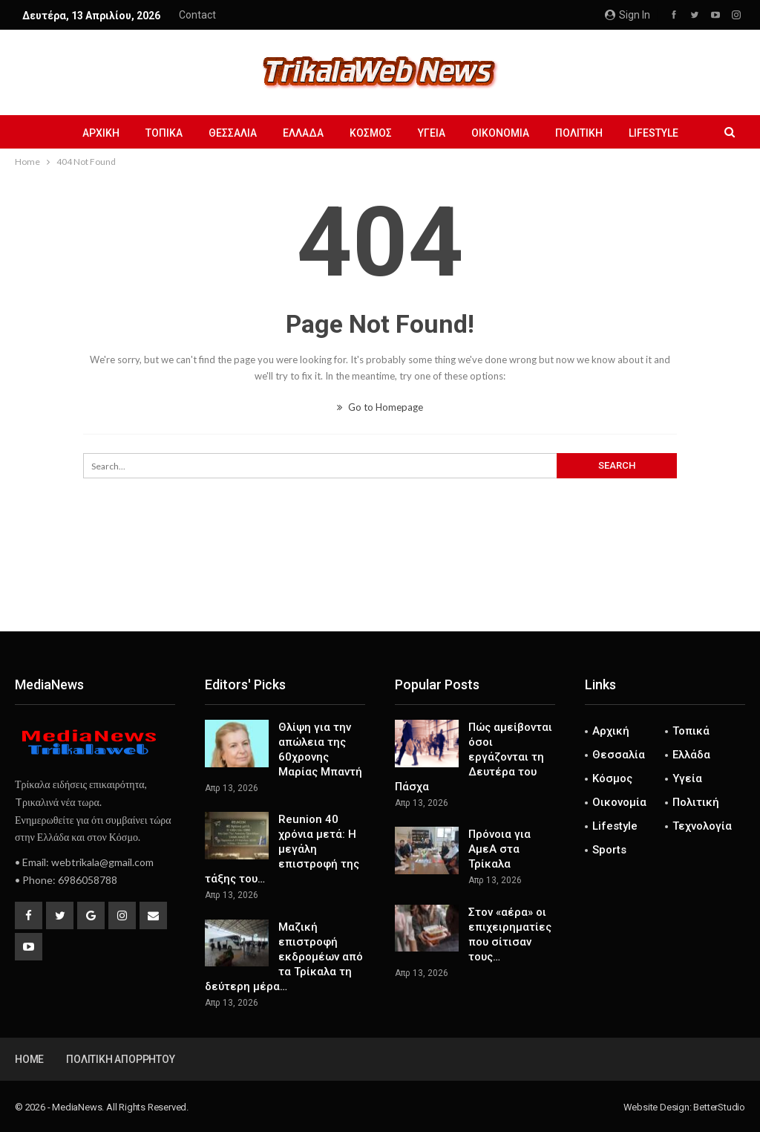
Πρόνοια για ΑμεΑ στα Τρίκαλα (499, 849)
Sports (609, 849)
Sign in (627, 15)
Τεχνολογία (702, 826)
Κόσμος (371, 133)
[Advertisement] (380, 582)
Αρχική (100, 133)
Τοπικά (164, 133)
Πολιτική (579, 133)
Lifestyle (653, 133)
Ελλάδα (303, 133)
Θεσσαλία (233, 133)
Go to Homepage (380, 407)
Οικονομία (500, 133)
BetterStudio (719, 1107)
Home (29, 1059)
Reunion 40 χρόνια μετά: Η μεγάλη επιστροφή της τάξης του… (282, 849)
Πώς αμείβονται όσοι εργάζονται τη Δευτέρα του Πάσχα (473, 756)
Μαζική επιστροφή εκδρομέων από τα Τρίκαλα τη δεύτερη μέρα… (284, 956)
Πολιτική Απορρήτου (120, 1059)
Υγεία (431, 133)
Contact (197, 15)
